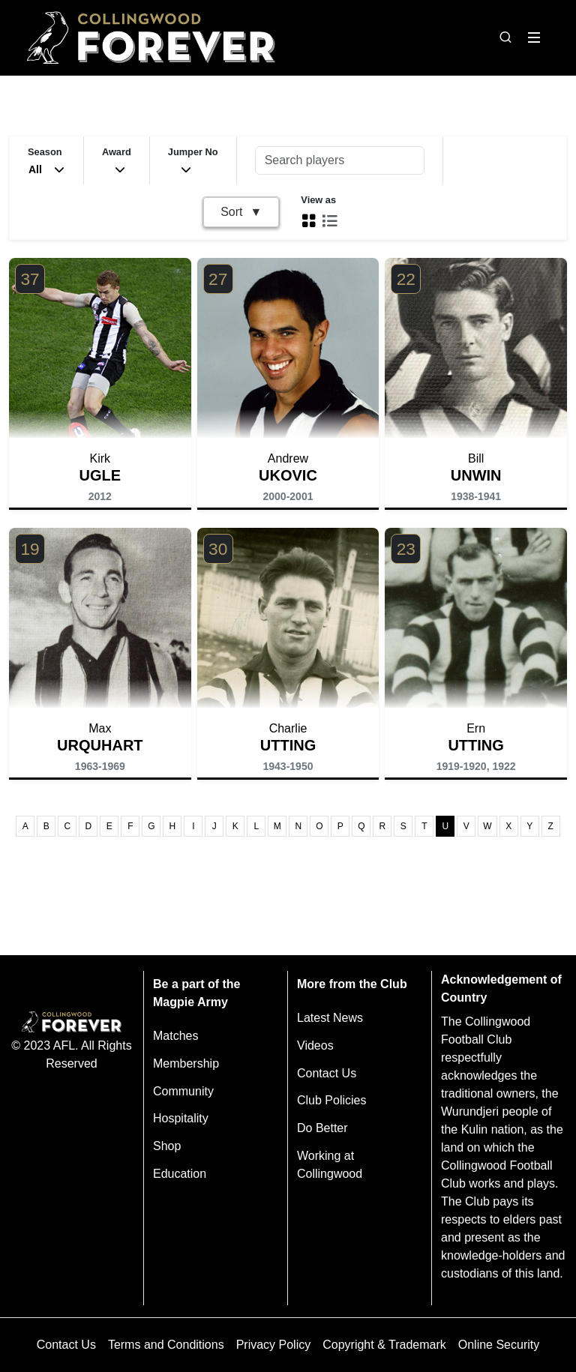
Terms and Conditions (166, 1344)
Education (179, 1173)
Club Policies (331, 1100)
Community (183, 1091)
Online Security (499, 1344)
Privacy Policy (273, 1344)
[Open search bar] (505, 37)
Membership (186, 1063)
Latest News (330, 1017)
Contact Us (326, 1073)
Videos (315, 1045)
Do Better (322, 1128)
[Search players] (339, 160)
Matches (175, 1035)
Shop (167, 1146)
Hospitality (180, 1118)
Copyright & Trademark (384, 1344)
